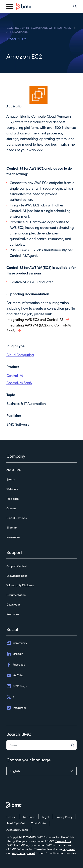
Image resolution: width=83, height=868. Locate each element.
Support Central (16, 566)
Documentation (15, 595)
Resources (12, 614)
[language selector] (41, 771)
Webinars (12, 489)
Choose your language (28, 760)
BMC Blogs (16, 686)
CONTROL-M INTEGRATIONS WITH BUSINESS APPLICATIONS (38, 30)
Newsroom (13, 537)
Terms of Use (63, 841)
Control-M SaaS (19, 382)
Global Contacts (16, 518)
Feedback (12, 499)
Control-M (14, 375)
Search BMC (18, 734)
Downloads (13, 604)
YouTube (14, 675)
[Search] (75, 6)
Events (10, 479)
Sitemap (11, 527)
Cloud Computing (20, 354)
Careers (11, 508)
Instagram (16, 707)
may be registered (23, 853)
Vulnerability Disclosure (20, 585)
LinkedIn (14, 653)
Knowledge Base (16, 576)
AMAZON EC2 (16, 39)
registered (69, 849)
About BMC (13, 470)
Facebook (15, 664)
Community (16, 643)
